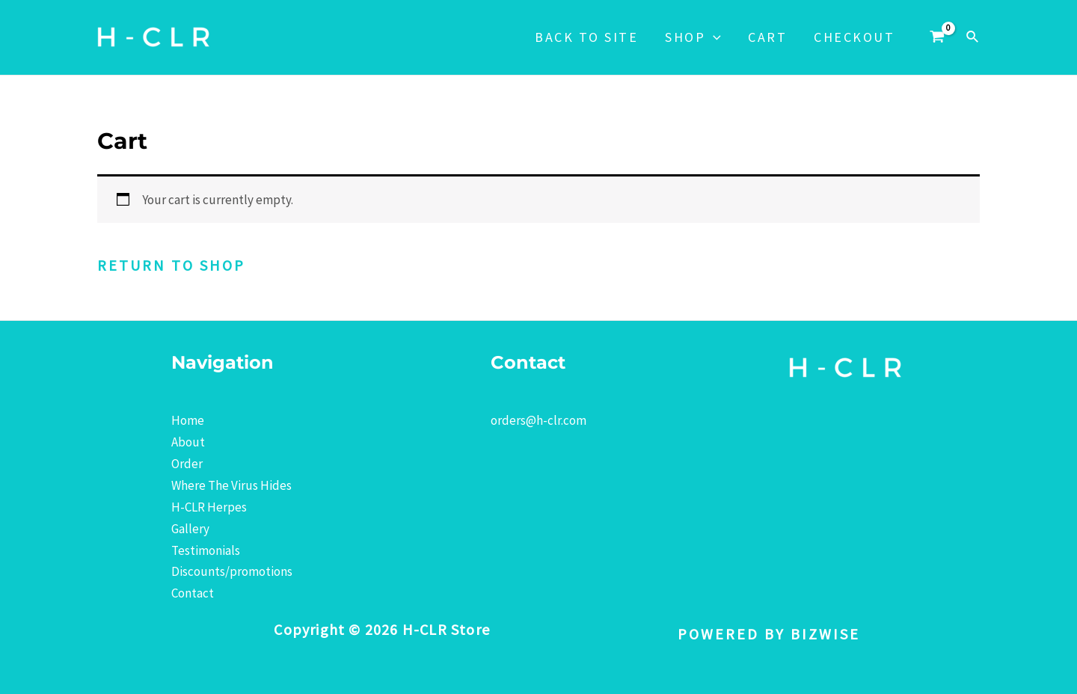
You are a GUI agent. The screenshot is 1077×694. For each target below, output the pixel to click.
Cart (767, 37)
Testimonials (205, 550)
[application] (713, 37)
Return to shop (171, 265)
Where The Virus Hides (231, 485)
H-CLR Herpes (209, 507)
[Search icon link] (973, 37)
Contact (192, 593)
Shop (693, 37)
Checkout (854, 37)
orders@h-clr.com (538, 420)
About (188, 442)
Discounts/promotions (231, 571)
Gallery (190, 528)
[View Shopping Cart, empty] (937, 38)
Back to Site (586, 37)
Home (187, 420)
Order (187, 463)
